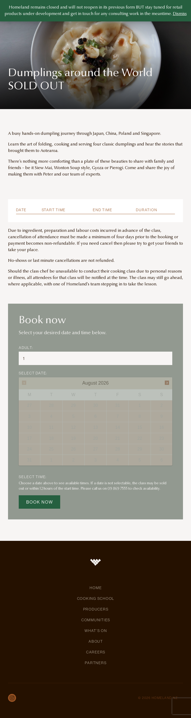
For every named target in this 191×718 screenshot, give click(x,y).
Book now (39, 502)
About (96, 641)
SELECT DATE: (33, 373)
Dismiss (180, 14)
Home (96, 587)
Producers (96, 609)
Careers (95, 652)
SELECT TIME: (33, 476)
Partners (95, 662)
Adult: (26, 347)
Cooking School (96, 598)
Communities (95, 619)
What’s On (96, 630)
